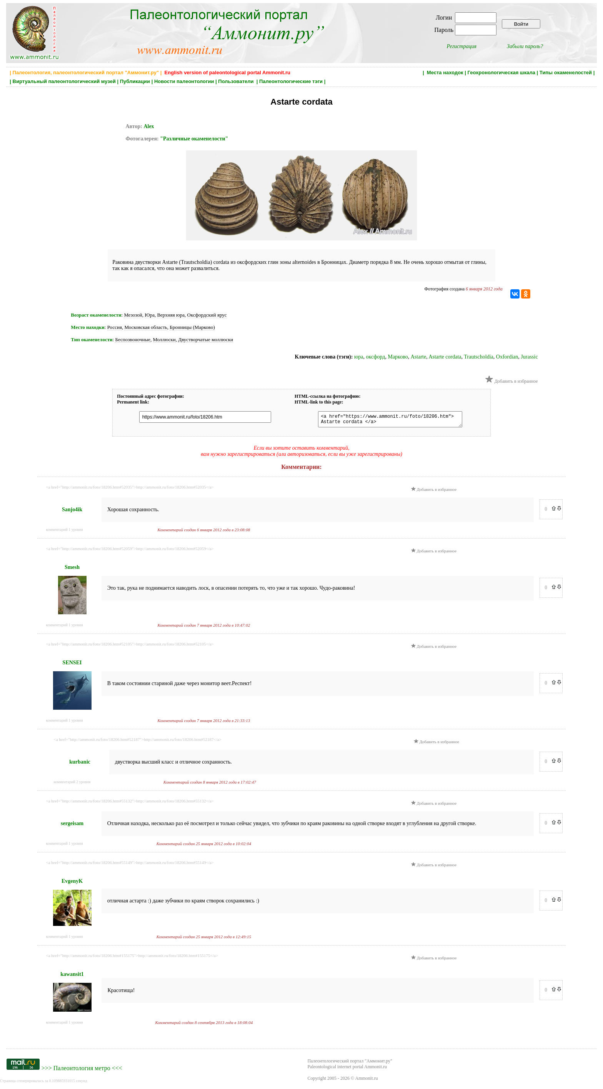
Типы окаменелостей (566, 72)
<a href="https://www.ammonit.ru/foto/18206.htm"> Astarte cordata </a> (386, 420)
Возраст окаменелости (96, 315)
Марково (398, 357)
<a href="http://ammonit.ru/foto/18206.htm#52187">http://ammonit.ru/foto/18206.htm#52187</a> (138, 741)
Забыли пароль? (525, 46)
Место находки (87, 327)
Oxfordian (507, 357)
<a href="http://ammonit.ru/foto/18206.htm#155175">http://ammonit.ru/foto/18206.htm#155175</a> (132, 958)
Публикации (135, 81)
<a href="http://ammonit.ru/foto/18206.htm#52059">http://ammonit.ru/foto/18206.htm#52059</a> (130, 551)
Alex (148, 126)
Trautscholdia (478, 357)
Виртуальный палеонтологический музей (64, 81)
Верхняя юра (171, 315)
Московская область (145, 327)
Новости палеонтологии (184, 81)
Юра (150, 315)
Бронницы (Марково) (192, 327)
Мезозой (133, 315)
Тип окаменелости (91, 339)
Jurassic (529, 357)
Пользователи (236, 81)
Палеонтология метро (81, 1070)
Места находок (445, 72)
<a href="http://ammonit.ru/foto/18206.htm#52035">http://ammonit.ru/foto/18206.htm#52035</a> (130, 489)
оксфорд (375, 357)
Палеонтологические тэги (291, 81)
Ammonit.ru (366, 1080)
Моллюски (164, 339)
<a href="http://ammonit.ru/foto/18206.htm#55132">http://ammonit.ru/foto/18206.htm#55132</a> (130, 803)
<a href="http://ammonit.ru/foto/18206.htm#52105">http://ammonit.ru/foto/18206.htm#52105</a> (130, 646)
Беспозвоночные (132, 339)
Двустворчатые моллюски (205, 339)
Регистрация (461, 46)
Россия (114, 327)
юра (358, 357)
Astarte (418, 357)
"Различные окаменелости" (194, 139)
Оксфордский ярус (207, 315)
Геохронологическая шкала (501, 72)
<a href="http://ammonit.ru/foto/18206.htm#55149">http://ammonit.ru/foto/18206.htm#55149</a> (130, 864)
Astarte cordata (444, 357)
